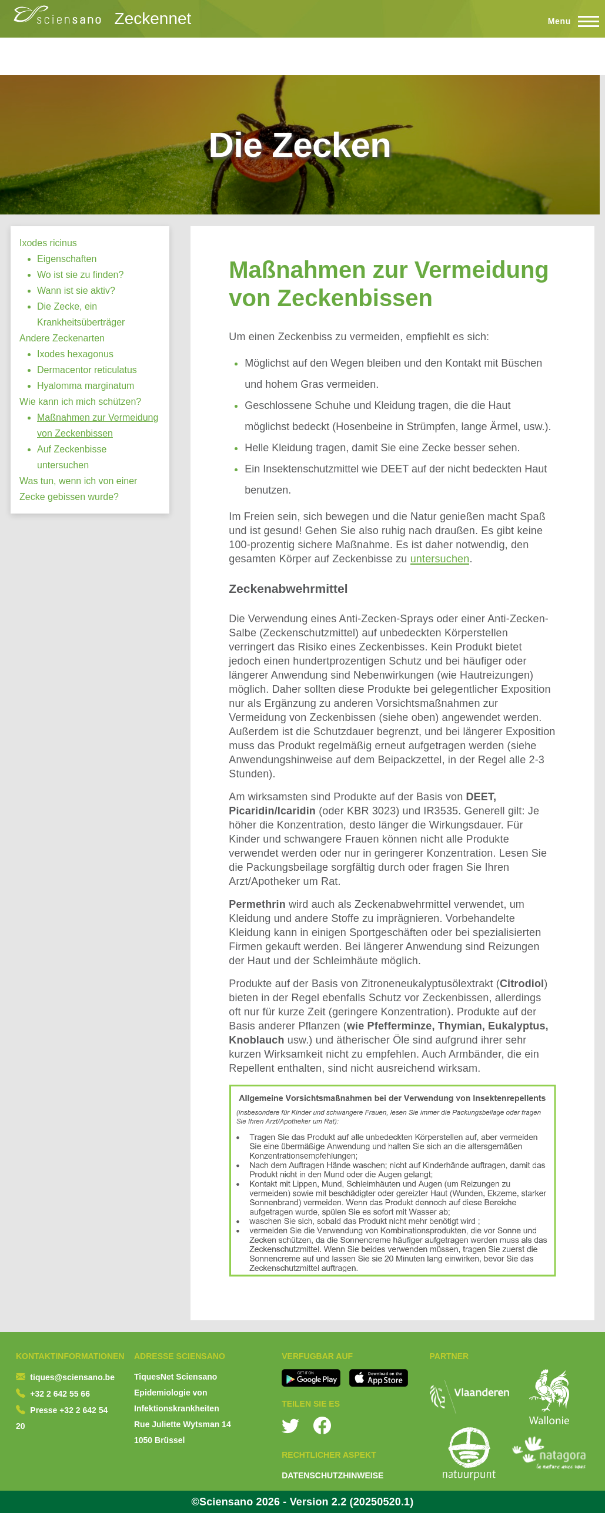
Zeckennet (153, 18)
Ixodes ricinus (48, 243)
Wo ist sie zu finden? (80, 275)
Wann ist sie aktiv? (76, 291)
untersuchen (440, 559)
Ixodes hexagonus (75, 354)
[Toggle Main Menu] (568, 21)
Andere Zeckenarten (62, 338)
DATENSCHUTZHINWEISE (332, 1475)
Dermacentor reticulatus (87, 370)
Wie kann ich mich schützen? (80, 402)
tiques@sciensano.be (72, 1377)
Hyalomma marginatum (85, 386)
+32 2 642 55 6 (57, 1393)
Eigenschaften (66, 259)
